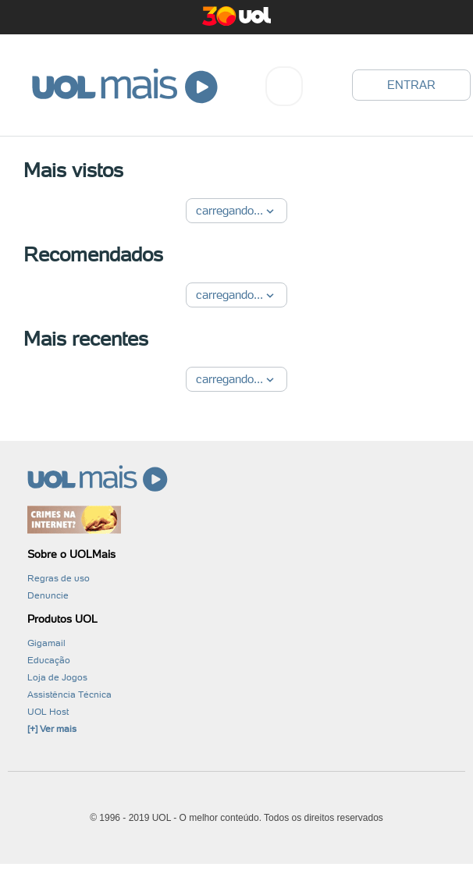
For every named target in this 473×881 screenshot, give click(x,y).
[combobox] (284, 86)
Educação (48, 660)
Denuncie (48, 595)
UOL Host (48, 711)
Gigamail (46, 643)
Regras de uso (58, 578)
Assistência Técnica (69, 694)
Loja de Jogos (57, 677)
